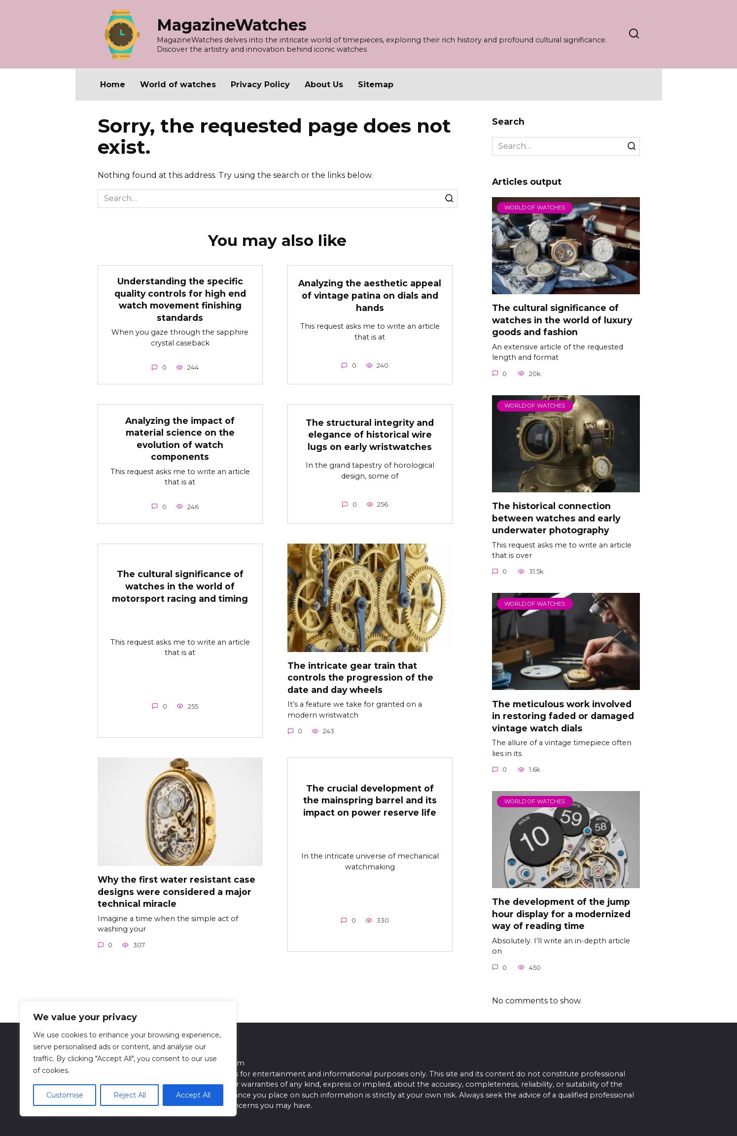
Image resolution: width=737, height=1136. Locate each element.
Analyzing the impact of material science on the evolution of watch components (180, 438)
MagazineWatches (232, 24)
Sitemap (375, 84)
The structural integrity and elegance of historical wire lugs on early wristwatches (370, 434)
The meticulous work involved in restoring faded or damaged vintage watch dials (563, 715)
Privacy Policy (260, 84)
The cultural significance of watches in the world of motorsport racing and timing (180, 586)
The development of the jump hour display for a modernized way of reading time (561, 913)
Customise (64, 1095)
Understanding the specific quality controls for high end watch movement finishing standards (180, 299)
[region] (128, 1058)
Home (112, 84)
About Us (324, 84)
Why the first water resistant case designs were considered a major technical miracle (177, 892)
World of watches (178, 84)
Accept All (193, 1095)
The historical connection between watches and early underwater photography (556, 518)
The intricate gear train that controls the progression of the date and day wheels (360, 677)
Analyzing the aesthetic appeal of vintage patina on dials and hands (370, 295)
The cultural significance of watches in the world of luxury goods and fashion (562, 320)
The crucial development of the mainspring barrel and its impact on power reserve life (370, 800)
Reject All (129, 1095)
